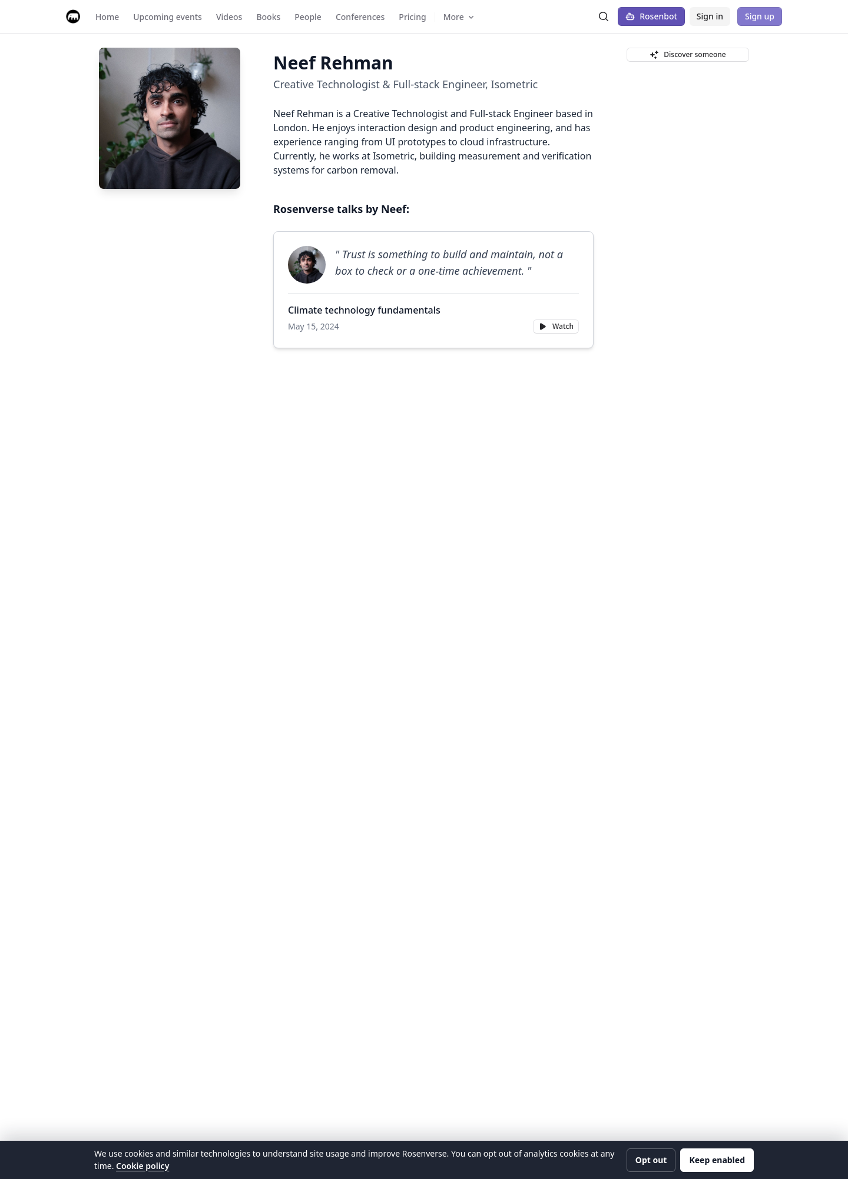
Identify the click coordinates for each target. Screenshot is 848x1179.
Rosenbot (651, 16)
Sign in (710, 16)
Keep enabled (717, 1159)
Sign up (759, 16)
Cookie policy (142, 1165)
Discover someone (688, 54)
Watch (556, 326)
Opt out (651, 1159)
